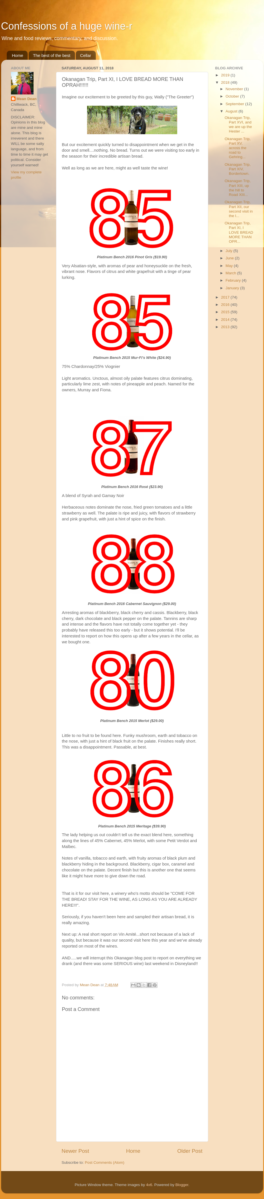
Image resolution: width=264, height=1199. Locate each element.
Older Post (189, 1151)
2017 (225, 297)
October (233, 96)
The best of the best (51, 55)
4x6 (149, 1185)
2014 (225, 319)
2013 (225, 327)
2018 (225, 82)
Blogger (182, 1185)
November (235, 89)
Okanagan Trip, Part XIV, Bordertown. (237, 169)
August (232, 111)
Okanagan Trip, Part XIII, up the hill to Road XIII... (237, 188)
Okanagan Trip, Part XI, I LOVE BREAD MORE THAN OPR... (239, 232)
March (231, 273)
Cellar (85, 55)
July (230, 251)
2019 (225, 75)
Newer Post (75, 1151)
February (234, 280)
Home (17, 55)
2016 (225, 304)
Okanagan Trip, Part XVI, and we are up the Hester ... (238, 125)
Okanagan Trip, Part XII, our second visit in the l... (239, 209)
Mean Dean (27, 99)
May (230, 266)
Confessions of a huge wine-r (66, 26)
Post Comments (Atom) (104, 1162)
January (233, 288)
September (235, 104)
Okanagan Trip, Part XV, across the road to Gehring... (237, 148)
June (230, 258)
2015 (225, 312)
